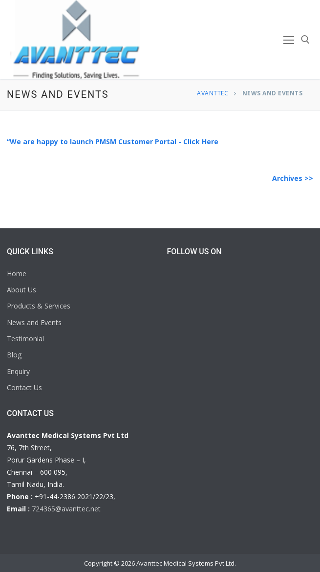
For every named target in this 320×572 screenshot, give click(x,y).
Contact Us (24, 387)
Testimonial (25, 338)
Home (16, 273)
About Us (21, 289)
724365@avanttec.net (66, 508)
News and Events (34, 322)
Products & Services (38, 305)
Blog (14, 354)
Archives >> (292, 178)
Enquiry (18, 371)
